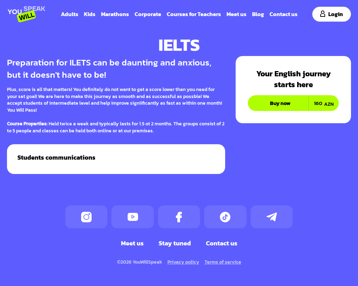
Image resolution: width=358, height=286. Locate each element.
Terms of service (223, 261)
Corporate (148, 14)
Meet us (236, 14)
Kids (89, 14)
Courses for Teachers (194, 14)
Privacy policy (183, 261)
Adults (69, 14)
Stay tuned (175, 243)
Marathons (115, 14)
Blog (258, 14)
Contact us (284, 14)
